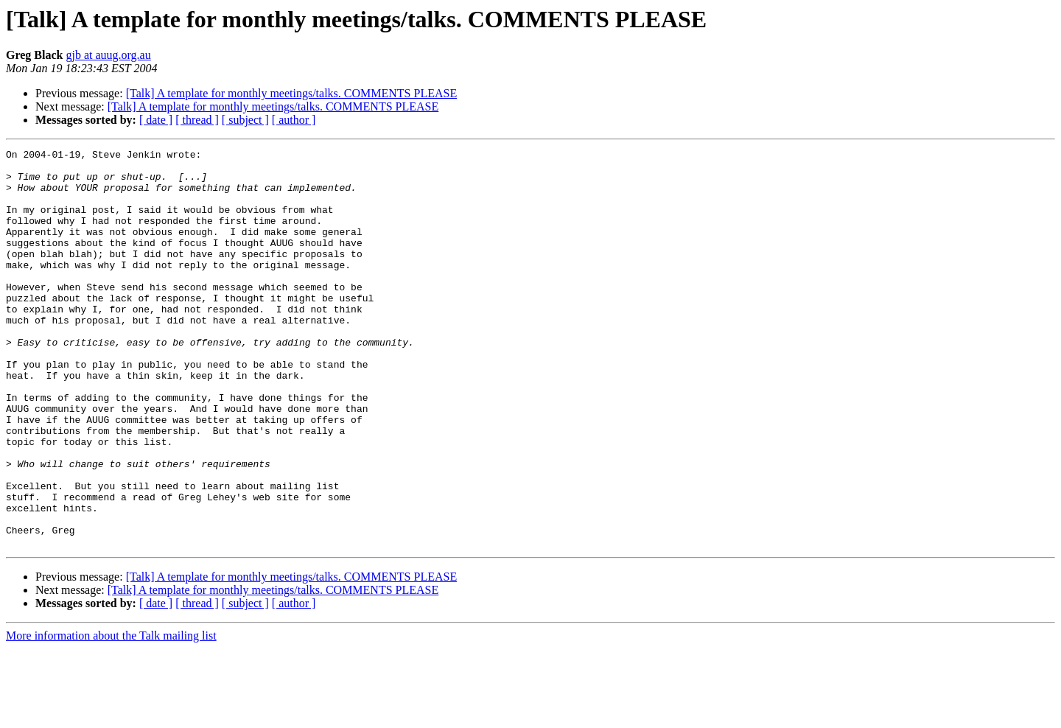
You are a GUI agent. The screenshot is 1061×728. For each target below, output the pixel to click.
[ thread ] (197, 119)
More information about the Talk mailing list (111, 715)
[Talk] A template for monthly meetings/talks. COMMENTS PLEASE (292, 93)
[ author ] (294, 119)
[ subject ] (245, 119)
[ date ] (155, 119)
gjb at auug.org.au (108, 55)
